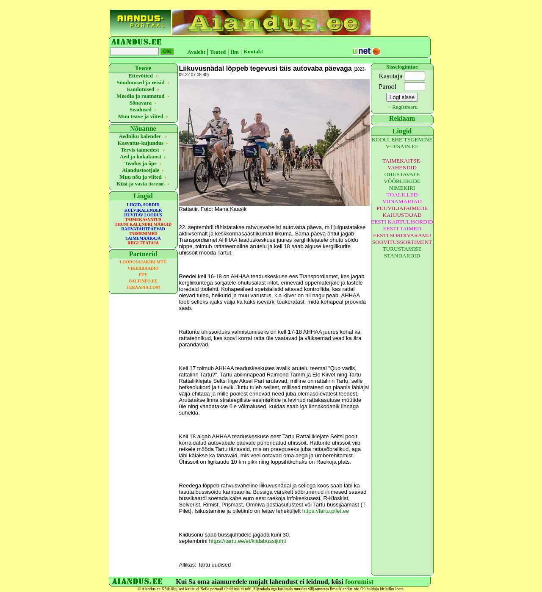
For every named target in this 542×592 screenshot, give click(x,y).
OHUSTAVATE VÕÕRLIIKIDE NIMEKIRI (402, 181)
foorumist (359, 581)
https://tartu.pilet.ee (325, 511)
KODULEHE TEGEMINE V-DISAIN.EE (402, 142)
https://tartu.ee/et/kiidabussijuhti (247, 541)
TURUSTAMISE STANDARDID (401, 252)
